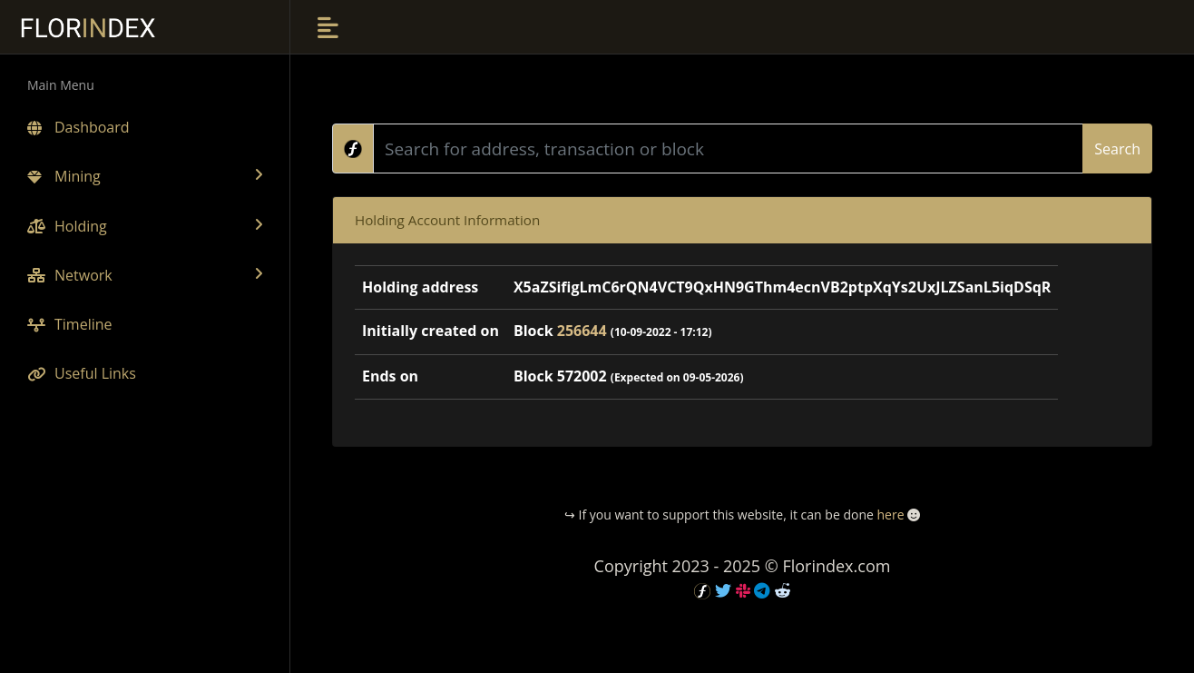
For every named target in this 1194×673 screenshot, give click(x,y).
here (890, 514)
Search (1117, 149)
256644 (582, 331)
